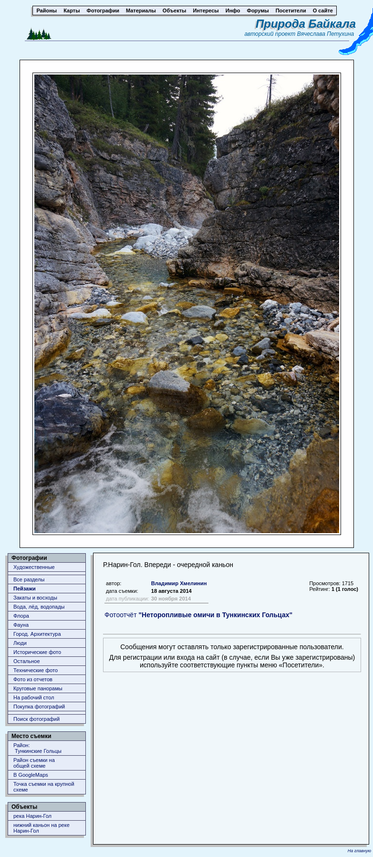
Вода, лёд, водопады (38, 607)
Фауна (21, 625)
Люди (20, 643)
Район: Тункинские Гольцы (37, 748)
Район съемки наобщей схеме (34, 763)
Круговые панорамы (37, 688)
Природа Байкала (306, 23)
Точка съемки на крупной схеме (43, 787)
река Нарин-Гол (32, 816)
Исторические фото (37, 652)
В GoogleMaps (30, 775)
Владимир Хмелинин (179, 583)
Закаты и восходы (35, 597)
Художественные (34, 567)
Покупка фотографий (39, 706)
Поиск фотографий (36, 719)
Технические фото (35, 670)
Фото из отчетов (32, 679)
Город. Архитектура (37, 634)
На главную (359, 850)
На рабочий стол (33, 697)
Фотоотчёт (198, 615)
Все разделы (28, 579)
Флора (21, 616)
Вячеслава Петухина (325, 34)
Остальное (26, 661)
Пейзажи (24, 588)
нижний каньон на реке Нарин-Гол (41, 828)
